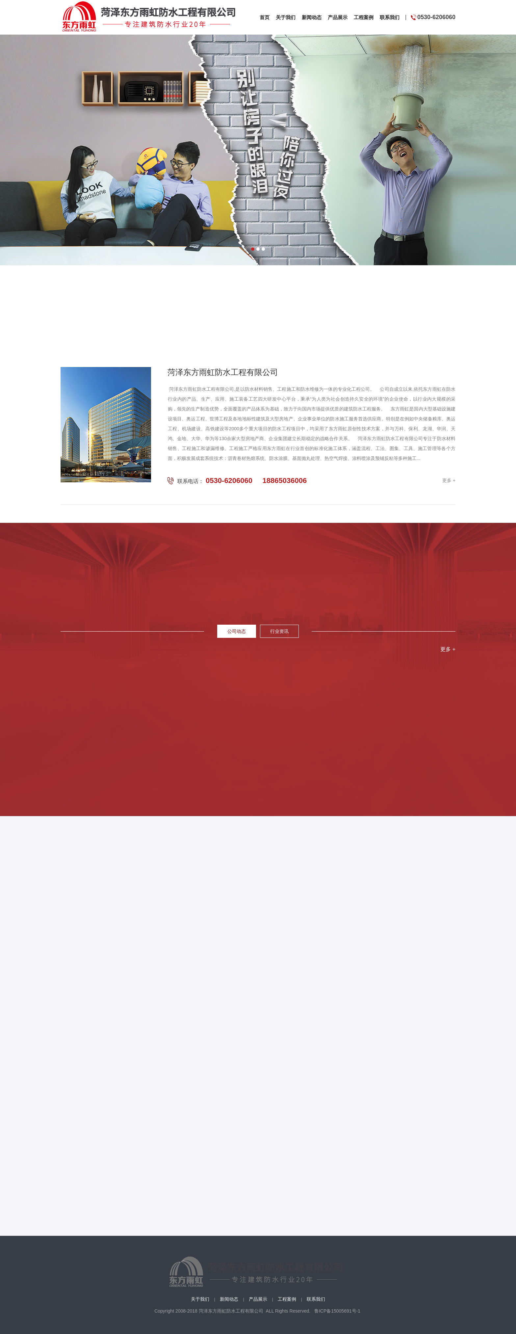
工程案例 (287, 1299)
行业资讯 (279, 631)
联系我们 (316, 1299)
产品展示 (258, 1299)
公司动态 (236, 631)
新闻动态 (229, 1299)
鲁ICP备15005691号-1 (336, 1311)
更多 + (448, 480)
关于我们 (200, 1299)
